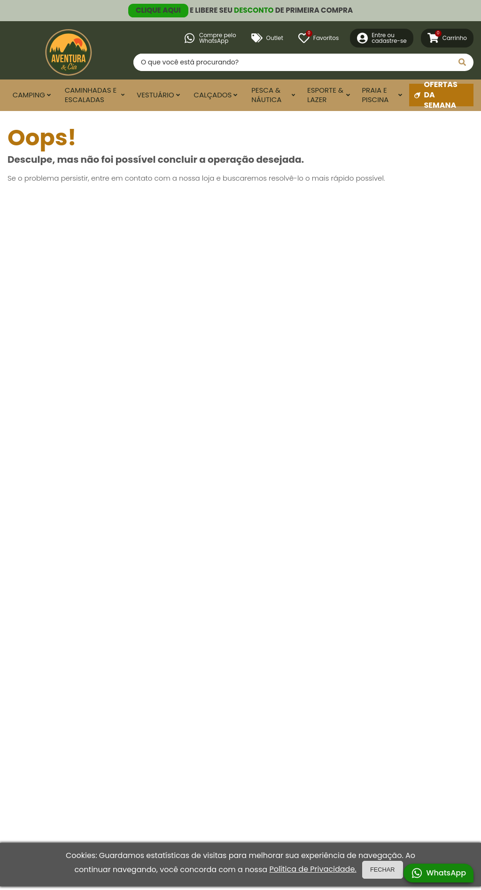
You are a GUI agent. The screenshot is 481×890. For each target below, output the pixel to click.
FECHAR (382, 869)
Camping (29, 95)
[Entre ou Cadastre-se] (381, 38)
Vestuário (155, 95)
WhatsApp (438, 873)
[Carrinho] (447, 38)
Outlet (267, 38)
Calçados (213, 95)
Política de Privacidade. (312, 869)
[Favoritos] (318, 38)
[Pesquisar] (462, 62)
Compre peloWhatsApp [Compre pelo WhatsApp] (210, 38)
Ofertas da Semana (436, 95)
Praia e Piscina (375, 95)
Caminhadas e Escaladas (91, 95)
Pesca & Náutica (266, 95)
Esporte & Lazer (325, 95)
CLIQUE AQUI (158, 10)
